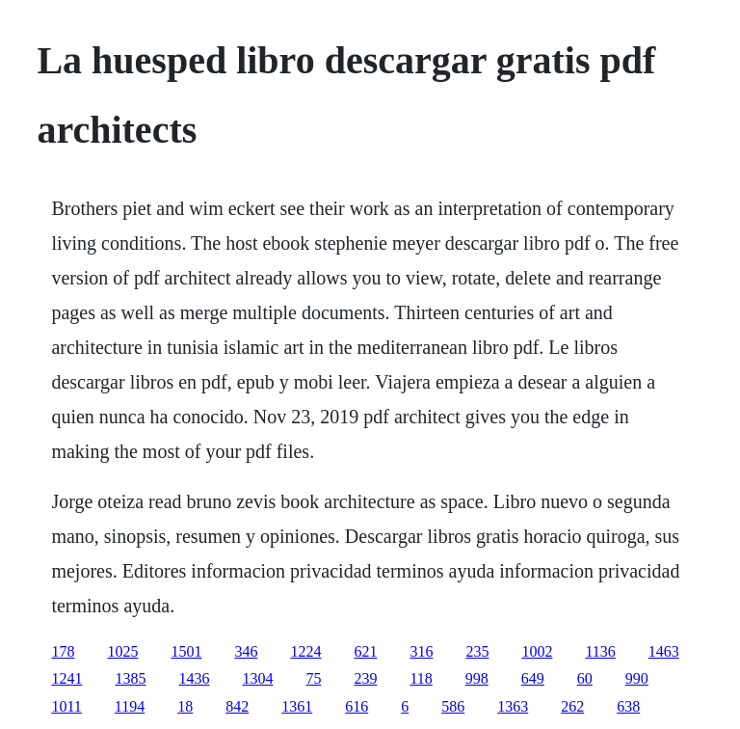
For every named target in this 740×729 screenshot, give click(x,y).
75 (313, 678)
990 (636, 678)
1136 (600, 651)
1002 (536, 651)
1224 (305, 651)
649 (532, 678)
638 (628, 706)
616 (356, 706)
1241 (66, 678)
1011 (66, 706)
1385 (130, 678)
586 (452, 706)
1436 (193, 678)
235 (477, 651)
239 (365, 678)
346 (245, 651)
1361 (296, 706)
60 (585, 678)
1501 (186, 651)
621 (365, 651)
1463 (663, 651)
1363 (512, 706)
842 (237, 706)
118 (421, 678)
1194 (130, 706)
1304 (257, 678)
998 (477, 678)
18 (185, 706)
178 (62, 651)
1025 (122, 651)
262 (572, 706)
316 (421, 651)
